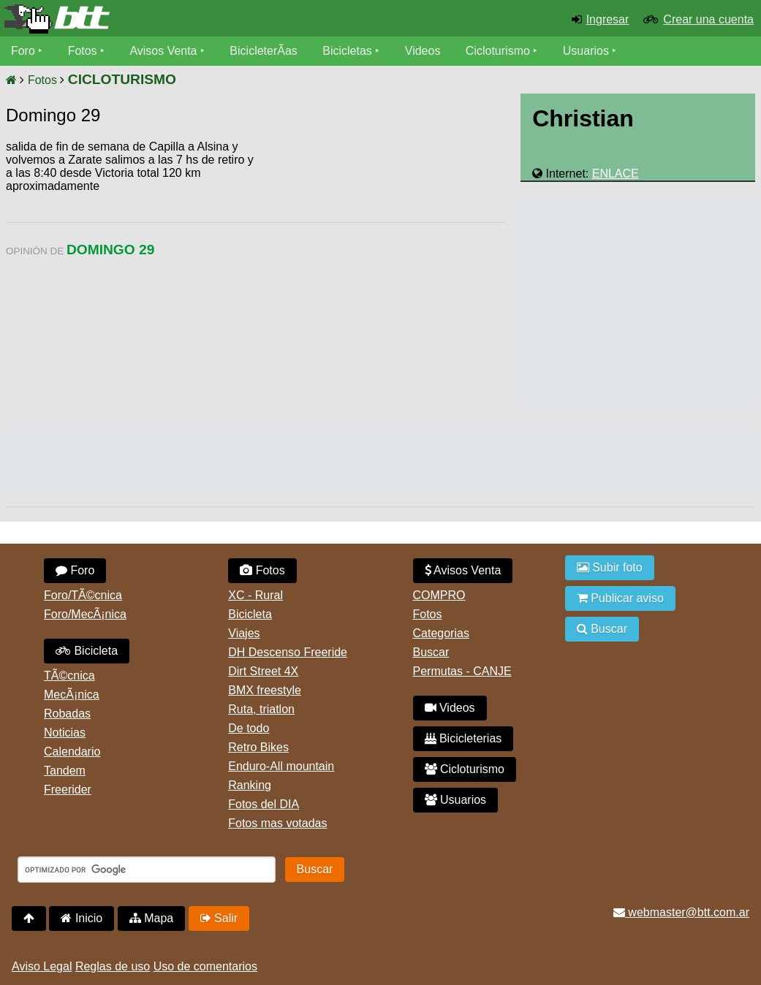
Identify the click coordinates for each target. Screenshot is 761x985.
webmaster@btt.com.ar (681, 912)
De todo (248, 728)
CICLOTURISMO (122, 79)
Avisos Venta (163, 51)
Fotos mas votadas (277, 823)
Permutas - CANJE (462, 671)
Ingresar (607, 19)
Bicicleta (87, 650)
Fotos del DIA (263, 804)
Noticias (65, 732)
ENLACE (615, 173)
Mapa (151, 918)
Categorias (441, 633)
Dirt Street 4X (263, 671)
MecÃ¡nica (71, 694)
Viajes (244, 633)
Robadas (67, 713)
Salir (219, 918)
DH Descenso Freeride (287, 652)
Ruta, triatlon (261, 709)
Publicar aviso (620, 598)
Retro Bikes (258, 747)
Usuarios (586, 51)
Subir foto (610, 567)
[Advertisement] (381, 252)
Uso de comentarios (205, 966)
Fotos (82, 51)
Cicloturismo (498, 51)
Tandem (65, 770)
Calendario (72, 751)
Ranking (249, 785)
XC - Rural (255, 595)
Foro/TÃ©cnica (83, 595)
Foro (23, 51)
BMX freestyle (264, 690)
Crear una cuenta (708, 19)
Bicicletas (349, 51)
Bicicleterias (463, 738)
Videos (423, 51)
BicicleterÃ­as (264, 51)
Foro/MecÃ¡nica (85, 614)
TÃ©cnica (69, 675)
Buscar (431, 652)
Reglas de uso (112, 966)
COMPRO (439, 595)
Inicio (81, 918)
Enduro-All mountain (281, 766)
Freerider (67, 789)
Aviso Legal (42, 966)
